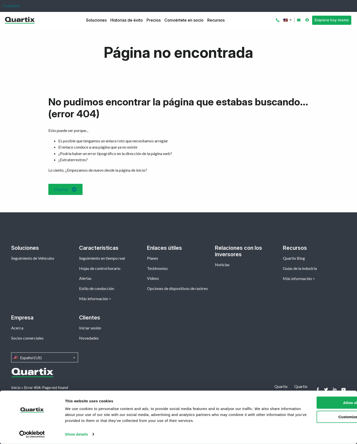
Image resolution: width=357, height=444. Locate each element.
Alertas (85, 278)
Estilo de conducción (96, 288)
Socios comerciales (27, 338)
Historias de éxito (126, 20)
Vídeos (153, 278)
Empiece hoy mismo (332, 20)
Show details (76, 434)
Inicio (16, 387)
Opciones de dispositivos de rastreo (177, 288)
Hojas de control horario (99, 268)
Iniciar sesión (90, 327)
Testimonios (157, 268)
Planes (152, 258)
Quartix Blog (294, 258)
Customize (315, 416)
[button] (65, 189)
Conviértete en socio (184, 20)
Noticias (222, 264)
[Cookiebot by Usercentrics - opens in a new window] (32, 434)
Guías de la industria (300, 268)
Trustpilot (11, 5)
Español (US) (288, 20)
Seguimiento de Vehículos (32, 258)
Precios (154, 20)
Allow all (315, 403)
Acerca (17, 327)
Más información (93, 298)
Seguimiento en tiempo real (102, 258)
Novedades (89, 338)
